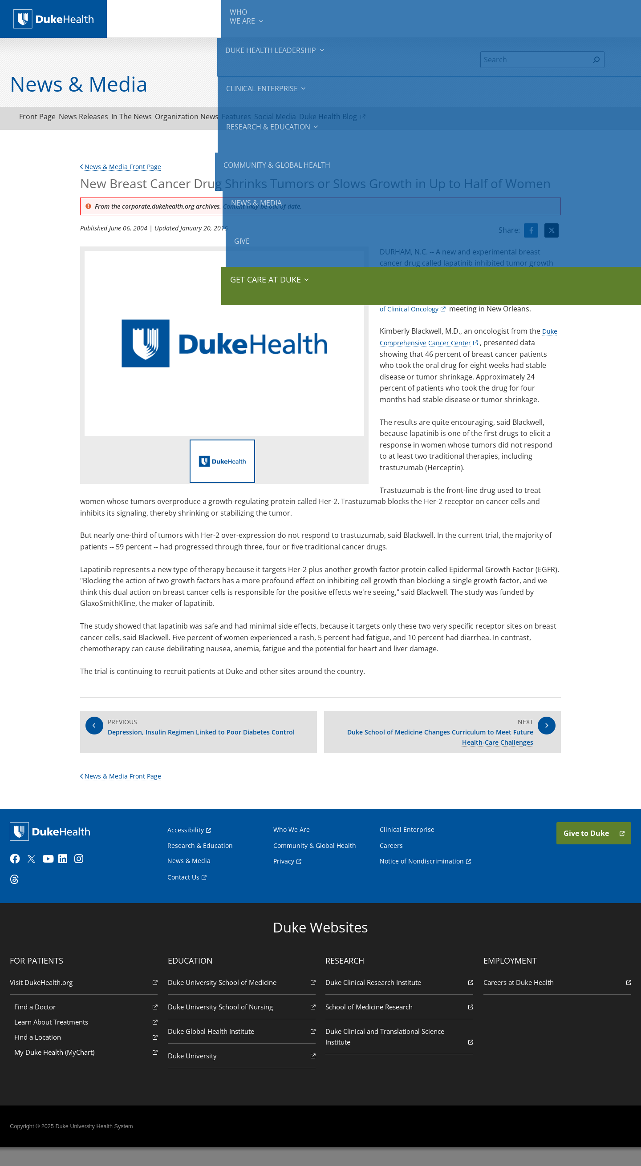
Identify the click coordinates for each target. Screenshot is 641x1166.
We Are (150, 17)
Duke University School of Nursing (243, 1024)
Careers (391, 859)
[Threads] (20, 897)
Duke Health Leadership (210, 17)
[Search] (535, 60)
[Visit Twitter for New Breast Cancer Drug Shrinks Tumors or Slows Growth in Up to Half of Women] (551, 234)
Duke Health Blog (398, 118)
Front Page (42, 119)
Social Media (332, 119)
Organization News (223, 119)
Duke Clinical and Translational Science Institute (398, 1055)
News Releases (99, 119)
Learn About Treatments (88, 1039)
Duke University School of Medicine (243, 1000)
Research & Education (360, 17)
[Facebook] (20, 877)
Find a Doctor (88, 1024)
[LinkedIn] (69, 877)
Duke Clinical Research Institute (398, 1000)
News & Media (512, 17)
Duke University (243, 1073)
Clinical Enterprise (284, 17)
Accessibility (185, 843)
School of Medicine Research (398, 1024)
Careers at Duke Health (555, 1000)
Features (282, 119)
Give (560, 13)
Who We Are (291, 843)
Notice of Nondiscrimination (422, 875)
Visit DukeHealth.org (86, 1000)
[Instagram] (85, 877)
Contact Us (183, 891)
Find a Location (88, 1054)
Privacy (283, 875)
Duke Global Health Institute (243, 1049)
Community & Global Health (441, 17)
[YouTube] (52, 877)
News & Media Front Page (125, 170)
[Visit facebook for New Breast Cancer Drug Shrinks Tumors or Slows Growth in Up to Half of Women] (531, 234)
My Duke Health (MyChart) (88, 1070)
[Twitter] (36, 877)
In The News (157, 119)
